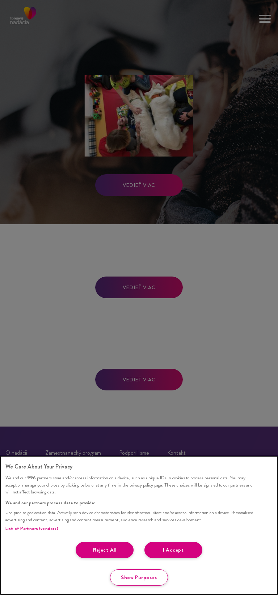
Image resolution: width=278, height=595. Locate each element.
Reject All (105, 549)
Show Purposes (139, 577)
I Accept (173, 549)
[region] (139, 525)
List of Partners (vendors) (31, 528)
